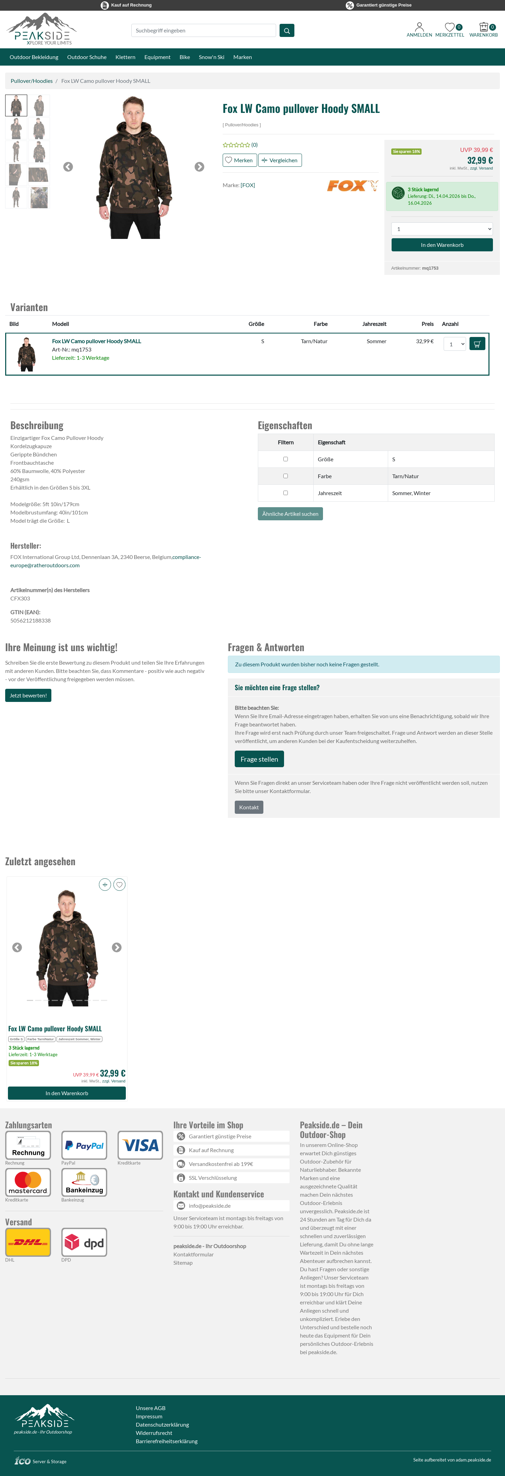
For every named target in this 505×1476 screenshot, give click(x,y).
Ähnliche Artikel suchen (290, 513)
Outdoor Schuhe (87, 57)
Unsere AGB (150, 1408)
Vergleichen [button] (283, 160)
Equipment (157, 57)
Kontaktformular (193, 1254)
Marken (242, 57)
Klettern (125, 57)
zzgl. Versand (481, 168)
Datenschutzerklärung (162, 1424)
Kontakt (249, 807)
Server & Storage (40, 1461)
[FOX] (248, 185)
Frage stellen (259, 759)
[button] (16, 106)
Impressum (149, 1416)
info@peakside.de (210, 1205)
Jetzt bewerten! (28, 695)
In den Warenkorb (67, 1093)
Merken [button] (243, 160)
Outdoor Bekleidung (34, 57)
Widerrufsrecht (154, 1432)
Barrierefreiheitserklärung (167, 1441)
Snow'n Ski (211, 57)
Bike (185, 57)
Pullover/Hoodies (32, 80)
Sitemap (183, 1262)
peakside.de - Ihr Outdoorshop (43, 1432)
